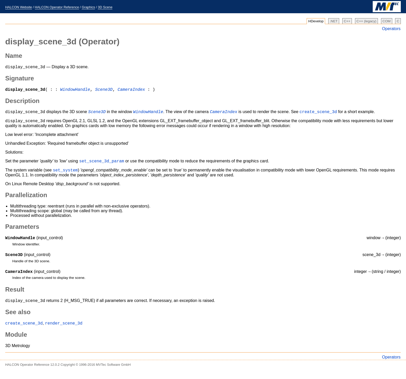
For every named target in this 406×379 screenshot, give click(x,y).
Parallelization (26, 199)
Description (22, 102)
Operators (391, 28)
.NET (334, 21)
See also (17, 319)
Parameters (22, 231)
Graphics (88, 7)
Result (14, 296)
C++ (347, 21)
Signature (19, 78)
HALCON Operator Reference (57, 7)
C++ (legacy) (366, 21)
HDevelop (316, 21)
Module (16, 343)
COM (387, 21)
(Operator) (62, 41)
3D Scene (105, 7)
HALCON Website (18, 7)
